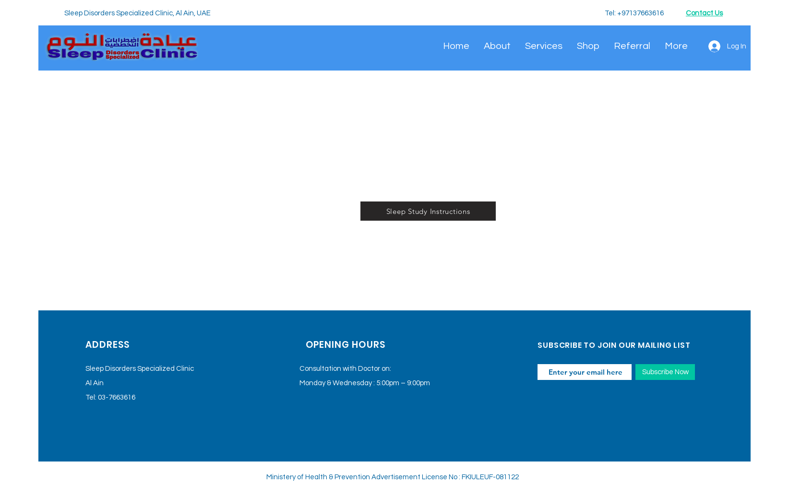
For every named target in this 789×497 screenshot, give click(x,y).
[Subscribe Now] (665, 372)
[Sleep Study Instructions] (428, 211)
